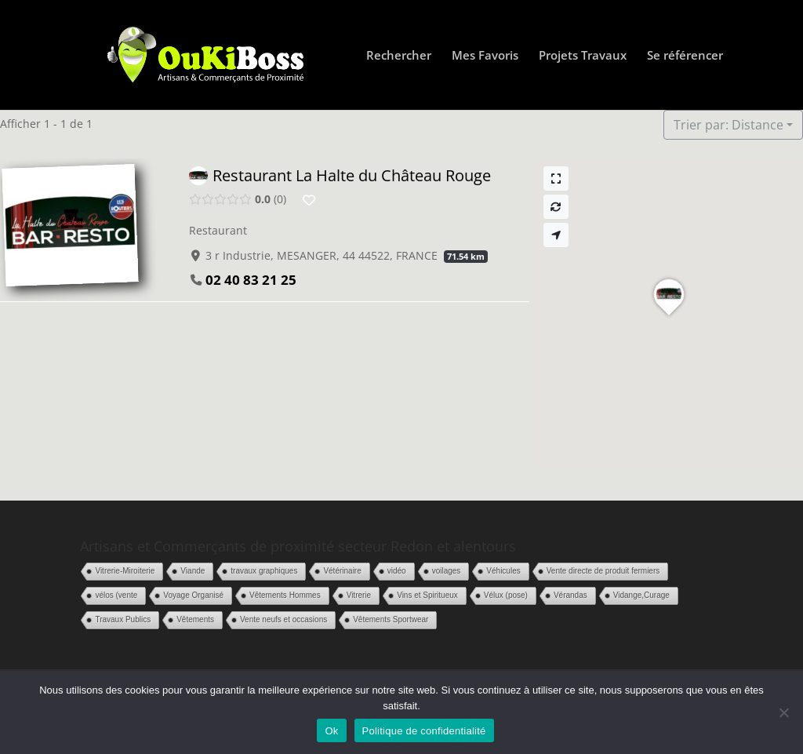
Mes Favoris (485, 56)
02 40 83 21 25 (250, 280)
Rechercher (398, 56)
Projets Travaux (583, 56)
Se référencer (685, 56)
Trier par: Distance (728, 124)
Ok (331, 731)
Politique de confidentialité (424, 731)
